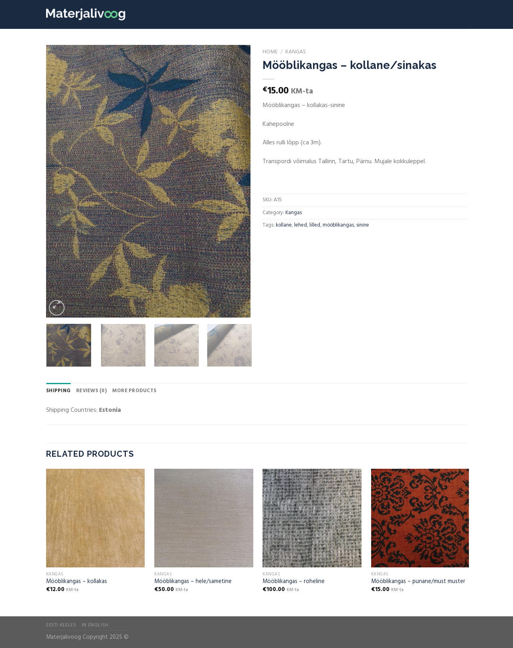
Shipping (58, 391)
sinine (362, 225)
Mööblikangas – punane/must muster (418, 582)
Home (270, 52)
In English (95, 625)
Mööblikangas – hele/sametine (193, 582)
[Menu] (462, 14)
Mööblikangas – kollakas (76, 582)
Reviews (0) (91, 391)
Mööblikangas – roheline (294, 582)
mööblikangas (338, 225)
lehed (300, 225)
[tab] (58, 391)
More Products (134, 391)
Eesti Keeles (61, 625)
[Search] (448, 14)
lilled (314, 225)
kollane (284, 225)
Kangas (295, 52)
